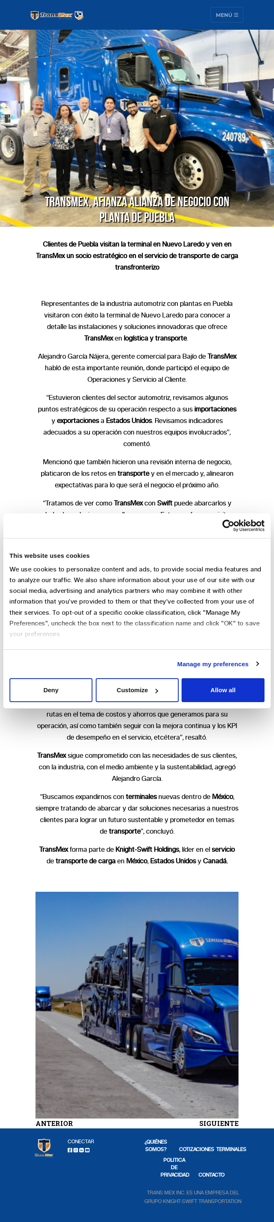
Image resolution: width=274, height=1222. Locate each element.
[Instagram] (75, 1150)
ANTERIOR (54, 1123)
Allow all (223, 689)
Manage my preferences (213, 663)
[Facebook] (70, 1150)
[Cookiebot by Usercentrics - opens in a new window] (228, 525)
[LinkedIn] (81, 1150)
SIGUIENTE (219, 1123)
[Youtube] (87, 1150)
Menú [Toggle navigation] (227, 15)
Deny (51, 689)
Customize (137, 689)
